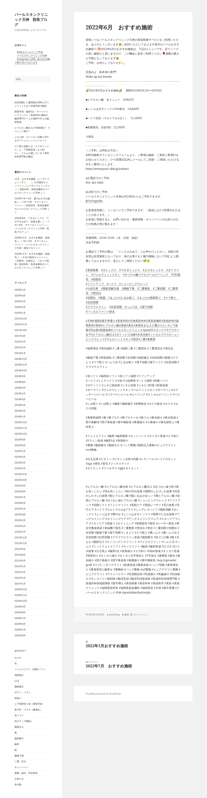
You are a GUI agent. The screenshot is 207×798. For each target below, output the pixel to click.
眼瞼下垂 (19, 755)
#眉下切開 (145, 307)
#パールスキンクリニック (127, 330)
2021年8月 (20, 554)
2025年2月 (20, 347)
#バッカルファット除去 (100, 311)
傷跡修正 (19, 686)
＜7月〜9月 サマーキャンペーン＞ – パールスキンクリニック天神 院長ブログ (32, 245)
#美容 (97, 325)
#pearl (147, 330)
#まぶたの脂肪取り (148, 298)
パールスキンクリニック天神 (32, 55)
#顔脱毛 (94, 279)
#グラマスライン (96, 307)
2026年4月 (20, 295)
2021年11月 (21, 543)
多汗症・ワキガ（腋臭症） (28, 709)
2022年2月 (20, 526)
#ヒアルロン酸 (110, 325)
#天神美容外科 (137, 321)
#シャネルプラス (158, 334)
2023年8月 (20, 439)
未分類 (18, 784)
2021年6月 (20, 560)
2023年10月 (21, 433)
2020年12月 (21, 589)
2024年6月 (20, 387)
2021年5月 (20, 566)
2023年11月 (21, 428)
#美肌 (122, 325)
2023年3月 (20, 456)
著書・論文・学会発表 (26, 773)
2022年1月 (20, 531)
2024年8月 (20, 382)
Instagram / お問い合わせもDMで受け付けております (32, 60)
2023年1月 (20, 468)
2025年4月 (20, 335)
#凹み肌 (93, 330)
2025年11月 (21, 324)
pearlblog (114, 614)
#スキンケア (159, 330)
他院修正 (19, 675)
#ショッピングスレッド (132, 284)
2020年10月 (21, 600)
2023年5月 (20, 451)
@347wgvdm (94, 201)
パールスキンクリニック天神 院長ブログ (31, 19)
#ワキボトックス (128, 270)
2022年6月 (20, 502)
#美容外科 (121, 321)
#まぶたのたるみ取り (120, 298)
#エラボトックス (152, 270)
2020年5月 (20, 629)
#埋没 (134, 339)
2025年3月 (20, 341)
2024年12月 (21, 358)
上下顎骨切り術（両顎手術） (29, 703)
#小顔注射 (92, 288)
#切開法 (91, 298)
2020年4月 (20, 635)
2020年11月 (21, 595)
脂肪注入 (19, 726)
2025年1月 (20, 353)
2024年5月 (20, 393)
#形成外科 (168, 321)
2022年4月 (20, 514)
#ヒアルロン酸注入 (103, 334)
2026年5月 (20, 289)
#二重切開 (157, 288)
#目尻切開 (115, 307)
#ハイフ (110, 284)
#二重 (141, 339)
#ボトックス (108, 270)
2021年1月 (20, 583)
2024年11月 (21, 364)
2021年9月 (20, 549)
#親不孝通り (107, 321)
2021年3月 (20, 572)
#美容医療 (92, 270)
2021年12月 (21, 537)
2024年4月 (20, 399)
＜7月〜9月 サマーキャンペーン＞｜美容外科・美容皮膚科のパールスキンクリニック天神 (32, 205)
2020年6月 (20, 623)
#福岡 (96, 321)
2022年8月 (20, 491)
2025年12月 (21, 318)
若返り (18, 698)
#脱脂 (101, 298)
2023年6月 (20, 445)
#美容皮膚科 (154, 321)
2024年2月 (20, 410)
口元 (17, 680)
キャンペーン (21, 767)
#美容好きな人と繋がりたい (151, 325)
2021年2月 (20, 577)
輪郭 (17, 744)
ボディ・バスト (23, 692)
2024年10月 (21, 370)
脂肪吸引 (19, 738)
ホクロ (18, 657)
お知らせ (19, 778)
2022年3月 (20, 520)
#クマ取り (168, 298)
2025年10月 (21, 330)
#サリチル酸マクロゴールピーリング (145, 275)
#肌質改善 (104, 330)
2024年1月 (20, 416)
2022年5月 (20, 508)
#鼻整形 (150, 339)
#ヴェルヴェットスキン (104, 275)
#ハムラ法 (129, 307)
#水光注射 (142, 334)
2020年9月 (20, 606)
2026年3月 (20, 301)
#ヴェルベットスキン (118, 339)
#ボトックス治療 (125, 334)
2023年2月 (20, 462)
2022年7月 (20, 497)
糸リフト (19, 715)
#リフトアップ (95, 284)
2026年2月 (20, 307)
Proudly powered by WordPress (103, 693)
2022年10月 (21, 479)
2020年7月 (20, 618)
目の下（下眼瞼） (24, 721)
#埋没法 (94, 293)
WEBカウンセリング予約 (30, 52)
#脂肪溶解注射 (108, 288)
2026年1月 (20, 312)
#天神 (89, 321)
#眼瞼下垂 (127, 288)
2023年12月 (21, 422)
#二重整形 (142, 288)
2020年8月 (20, 612)
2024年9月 (20, 376)
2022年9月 (20, 485)
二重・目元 (20, 761)
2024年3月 (20, 405)
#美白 (130, 325)
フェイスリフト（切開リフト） (31, 669)
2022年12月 (21, 474)
